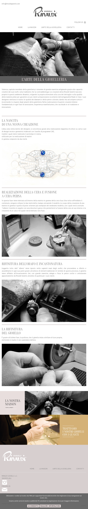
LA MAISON (32, 27)
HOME (20, 27)
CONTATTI (71, 27)
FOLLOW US (80, 22)
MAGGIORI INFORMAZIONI (50, 506)
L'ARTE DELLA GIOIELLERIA (51, 27)
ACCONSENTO (33, 506)
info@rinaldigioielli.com (11, 4)
